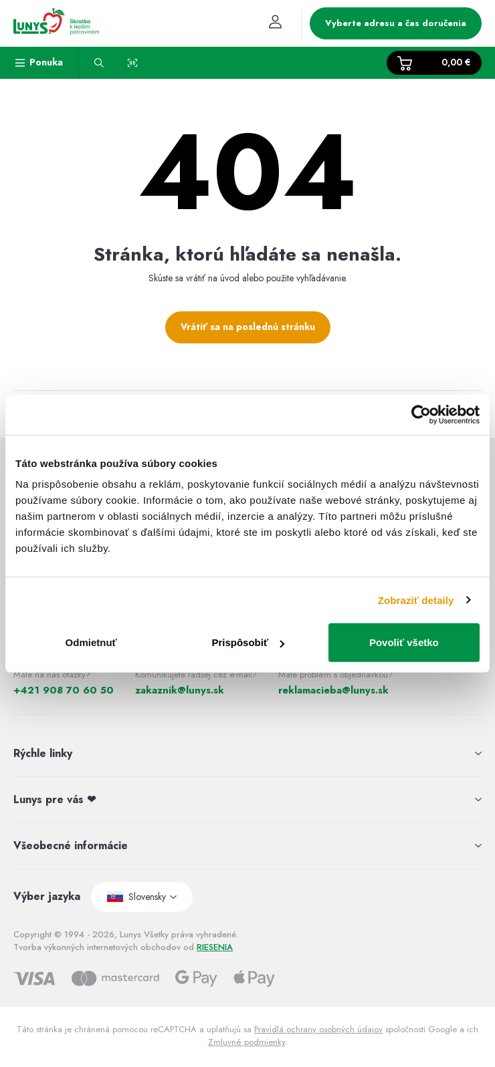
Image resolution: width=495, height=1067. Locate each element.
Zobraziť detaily (416, 599)
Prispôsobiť (247, 642)
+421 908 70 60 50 (63, 690)
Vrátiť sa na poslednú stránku (248, 326)
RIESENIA (215, 947)
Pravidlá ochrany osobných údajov (318, 1029)
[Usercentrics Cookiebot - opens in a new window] (421, 414)
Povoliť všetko (404, 642)
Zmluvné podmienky (246, 1042)
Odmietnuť (91, 642)
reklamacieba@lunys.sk (333, 690)
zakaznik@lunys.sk (179, 690)
